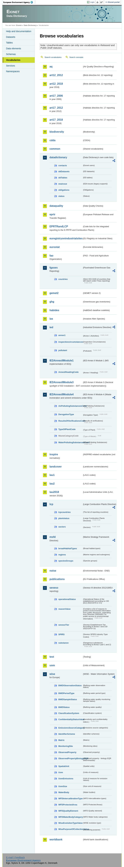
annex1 (61, 335)
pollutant (62, 350)
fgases (53, 267)
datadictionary (58, 157)
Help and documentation (18, 31)
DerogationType (66, 414)
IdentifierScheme (66, 734)
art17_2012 (56, 107)
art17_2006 (56, 95)
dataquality (56, 205)
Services (10, 65)
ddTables (62, 177)
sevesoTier (63, 625)
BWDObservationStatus (70, 685)
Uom (60, 772)
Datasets (10, 37)
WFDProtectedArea (67, 804)
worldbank (55, 839)
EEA (19, 2)
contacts (62, 165)
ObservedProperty (67, 752)
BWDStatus (64, 707)
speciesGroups (65, 561)
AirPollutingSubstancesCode (70, 406)
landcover (55, 466)
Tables (9, 42)
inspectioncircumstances (70, 342)
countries (63, 279)
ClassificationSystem (68, 713)
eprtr (52, 214)
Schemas (11, 54)
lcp (51, 504)
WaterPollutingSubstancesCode (70, 442)
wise (52, 674)
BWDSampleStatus (67, 699)
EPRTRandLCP (58, 226)
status (61, 196)
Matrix (61, 740)
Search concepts (76, 57)
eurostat (54, 247)
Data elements (13, 48)
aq (50, 66)
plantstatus (63, 518)
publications (57, 579)
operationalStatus (67, 599)
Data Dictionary (30, 25)
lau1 (52, 475)
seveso (53, 587)
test (51, 656)
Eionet (18, 25)
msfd (52, 537)
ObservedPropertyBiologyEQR (70, 758)
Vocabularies (13, 60)
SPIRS (61, 634)
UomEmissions (65, 778)
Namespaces (13, 71)
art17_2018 (56, 119)
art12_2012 (56, 75)
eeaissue (62, 184)
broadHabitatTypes (67, 548)
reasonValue (64, 609)
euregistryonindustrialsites (65, 238)
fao (51, 255)
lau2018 (54, 492)
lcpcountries (64, 512)
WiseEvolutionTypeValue (70, 823)
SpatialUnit (63, 766)
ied (51, 327)
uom (52, 665)
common (54, 148)
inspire (53, 454)
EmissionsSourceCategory (70, 728)
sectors (62, 527)
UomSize (62, 786)
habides (54, 310)
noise (52, 570)
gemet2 (53, 293)
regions (62, 554)
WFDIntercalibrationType (70, 798)
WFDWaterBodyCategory (70, 817)
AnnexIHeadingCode (68, 372)
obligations (63, 190)
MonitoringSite (65, 746)
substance (63, 643)
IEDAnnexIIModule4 (61, 394)
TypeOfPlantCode (66, 429)
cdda (52, 140)
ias (51, 318)
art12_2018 (56, 83)
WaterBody (63, 792)
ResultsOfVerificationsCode (70, 421)
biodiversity (56, 131)
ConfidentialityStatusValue (70, 719)
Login (92, 2)
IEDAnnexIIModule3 (61, 382)
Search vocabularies (53, 57)
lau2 (52, 483)
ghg (51, 301)
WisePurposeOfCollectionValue (70, 829)
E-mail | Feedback (15, 857)
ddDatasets (63, 171)
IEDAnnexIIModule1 (61, 360)
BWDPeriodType (66, 693)
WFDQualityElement (68, 811)
